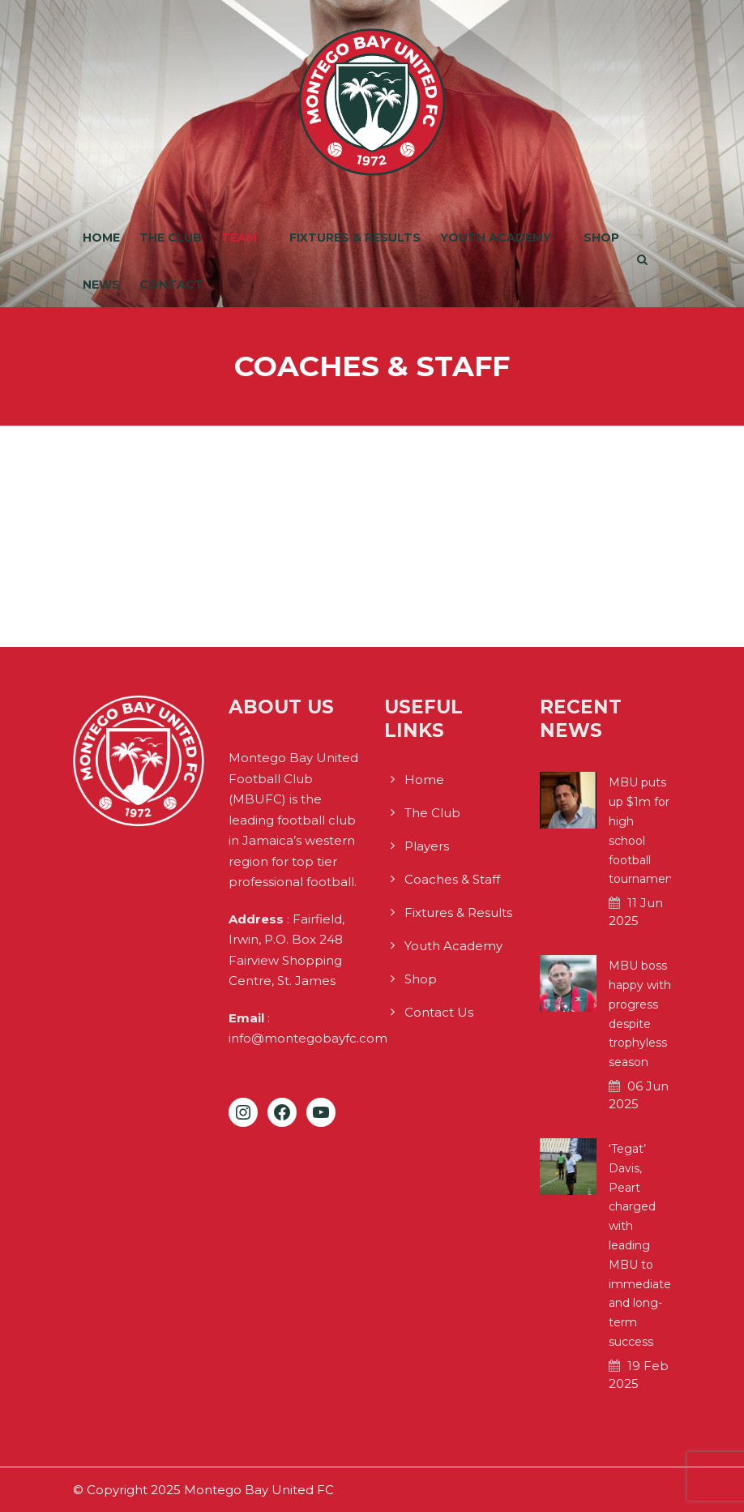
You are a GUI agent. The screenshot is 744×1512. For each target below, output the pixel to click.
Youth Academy (495, 237)
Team (239, 237)
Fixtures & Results (355, 237)
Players (426, 846)
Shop (601, 237)
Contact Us (438, 1012)
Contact (171, 284)
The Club (170, 237)
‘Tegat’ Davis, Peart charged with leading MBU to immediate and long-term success (640, 1245)
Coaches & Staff (452, 879)
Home (101, 237)
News (101, 284)
